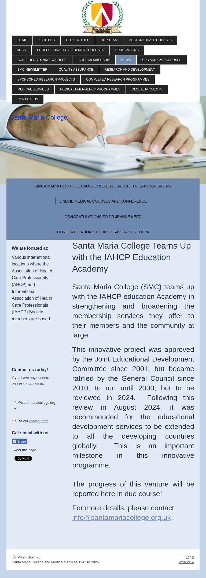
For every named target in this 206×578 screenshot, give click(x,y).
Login (190, 557)
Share (19, 441)
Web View (186, 562)
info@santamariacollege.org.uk (121, 518)
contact (28, 383)
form (45, 421)
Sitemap (34, 557)
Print (19, 557)
